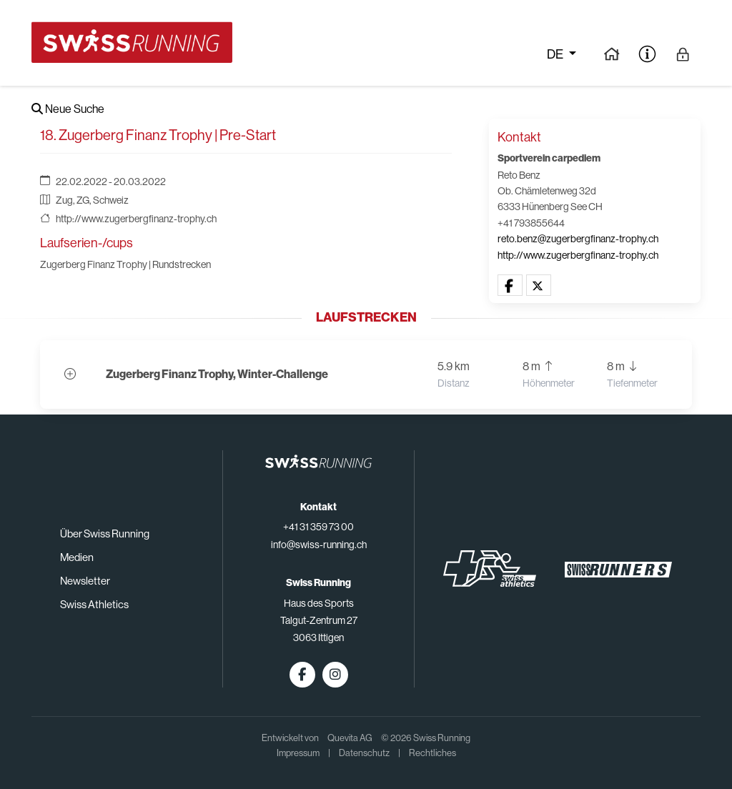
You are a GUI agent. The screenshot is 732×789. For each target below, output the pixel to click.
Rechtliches (432, 753)
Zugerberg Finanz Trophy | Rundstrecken (125, 264)
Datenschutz (364, 753)
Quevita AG (349, 738)
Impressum (298, 753)
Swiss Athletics (94, 604)
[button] (510, 286)
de (556, 54)
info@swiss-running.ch (319, 544)
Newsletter (85, 581)
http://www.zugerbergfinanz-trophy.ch (136, 218)
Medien (77, 557)
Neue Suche (67, 109)
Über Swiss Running (104, 533)
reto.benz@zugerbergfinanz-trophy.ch (578, 238)
